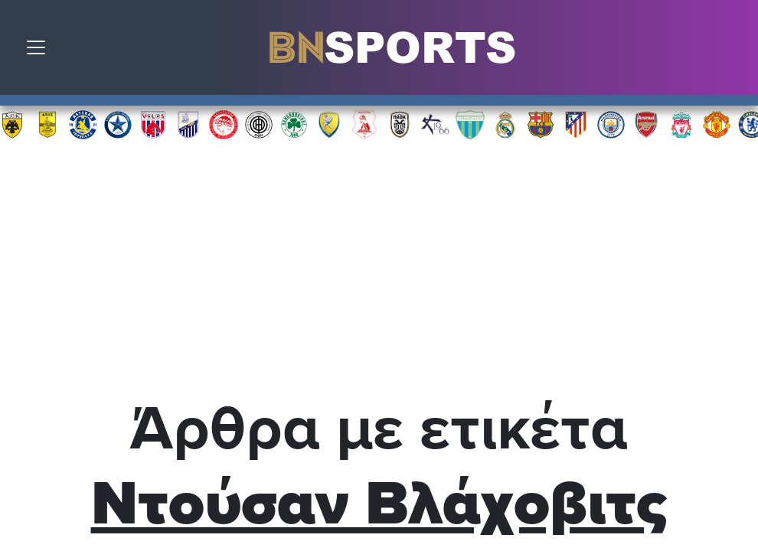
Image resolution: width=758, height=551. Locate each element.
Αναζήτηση (735, 51)
